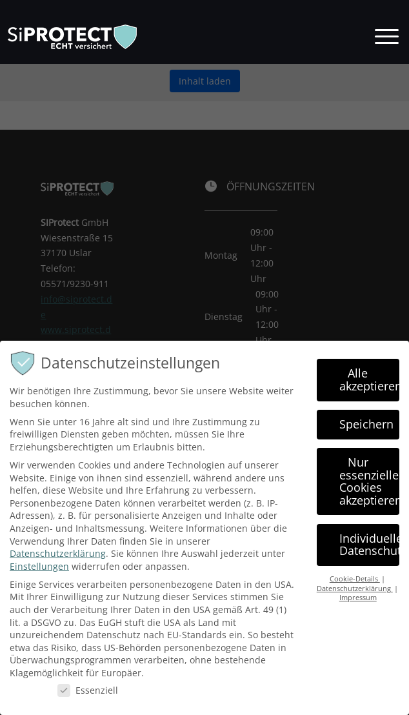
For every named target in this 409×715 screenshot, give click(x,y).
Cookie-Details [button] (355, 585)
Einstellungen (39, 572)
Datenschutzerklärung (58, 560)
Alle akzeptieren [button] (369, 386)
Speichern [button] (366, 430)
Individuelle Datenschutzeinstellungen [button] (369, 550)
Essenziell (87, 696)
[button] (386, 34)
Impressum (358, 604)
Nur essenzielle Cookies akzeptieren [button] (369, 487)
